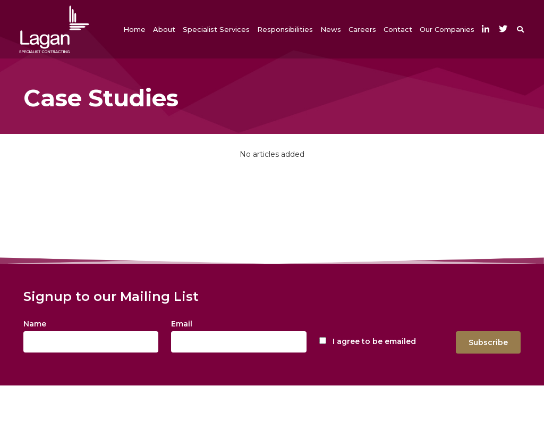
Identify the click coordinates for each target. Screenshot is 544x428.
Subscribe (488, 342)
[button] (164, 29)
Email (181, 324)
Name (34, 324)
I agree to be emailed (374, 341)
